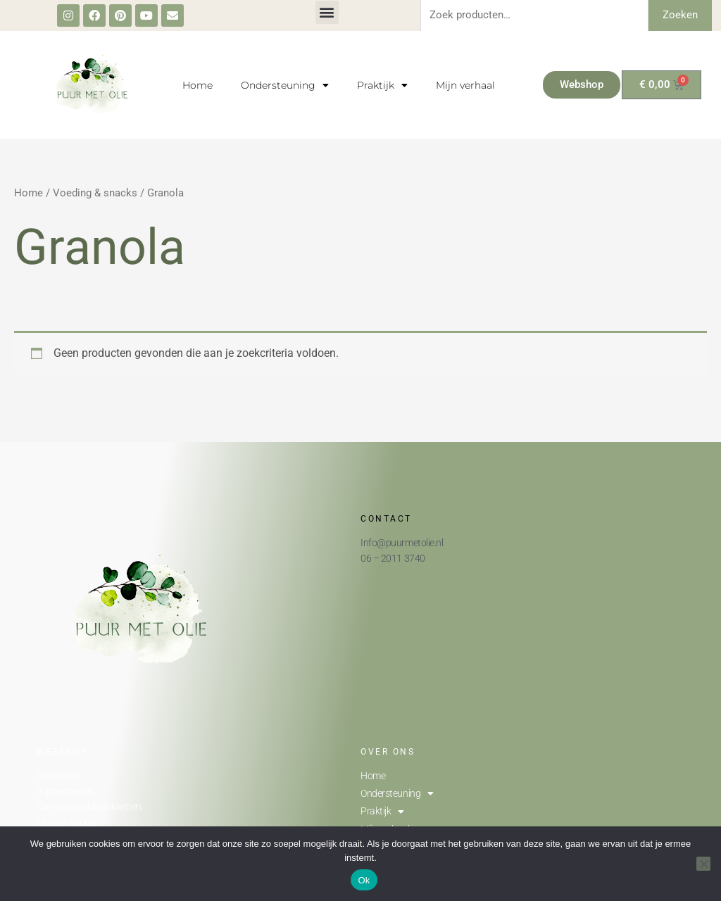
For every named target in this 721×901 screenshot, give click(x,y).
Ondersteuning (285, 85)
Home (197, 85)
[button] (327, 12)
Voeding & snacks (95, 193)
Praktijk (382, 85)
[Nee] (703, 864)
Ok (364, 880)
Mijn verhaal (465, 85)
